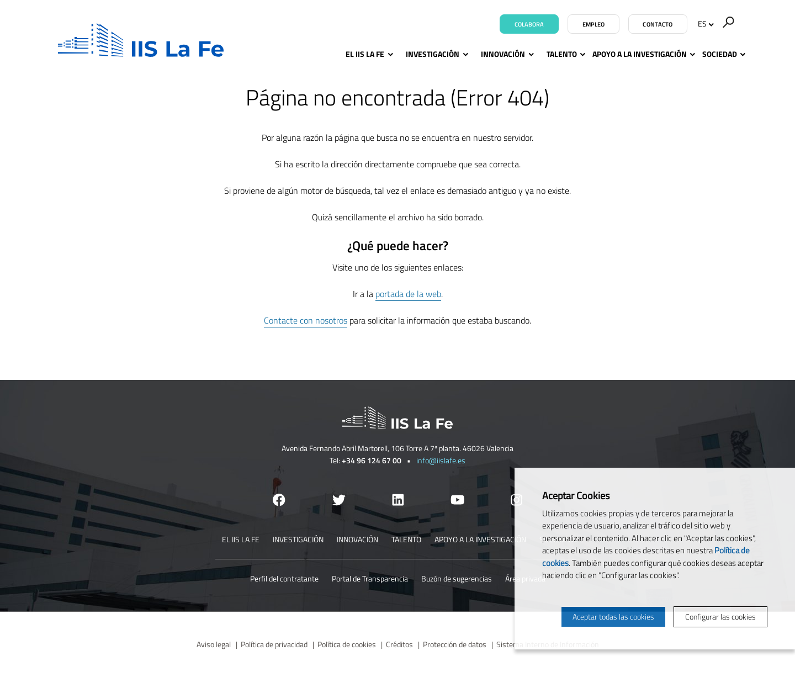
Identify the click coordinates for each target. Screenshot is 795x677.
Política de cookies (346, 644)
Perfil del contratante (284, 578)
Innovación (506, 54)
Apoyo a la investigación (639, 54)
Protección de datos (454, 644)
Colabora (529, 24)
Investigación (435, 54)
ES (706, 23)
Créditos (399, 644)
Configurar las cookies (720, 616)
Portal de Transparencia (370, 578)
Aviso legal (214, 644)
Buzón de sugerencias (456, 578)
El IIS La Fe (368, 54)
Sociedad (719, 54)
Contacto (657, 24)
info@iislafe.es (440, 460)
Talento (562, 54)
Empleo (593, 24)
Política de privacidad (274, 644)
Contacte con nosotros (305, 320)
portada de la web (408, 293)
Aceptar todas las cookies (613, 616)
